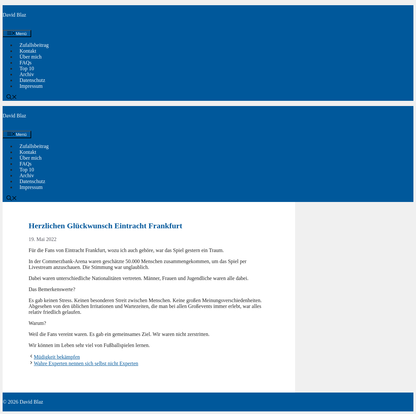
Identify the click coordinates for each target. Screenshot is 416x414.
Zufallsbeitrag (34, 45)
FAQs (26, 62)
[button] (12, 97)
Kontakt (28, 51)
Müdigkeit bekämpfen (57, 357)
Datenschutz (32, 80)
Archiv (27, 74)
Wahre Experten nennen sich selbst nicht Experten (86, 363)
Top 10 (27, 68)
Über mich (31, 57)
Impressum (31, 86)
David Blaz (14, 15)
